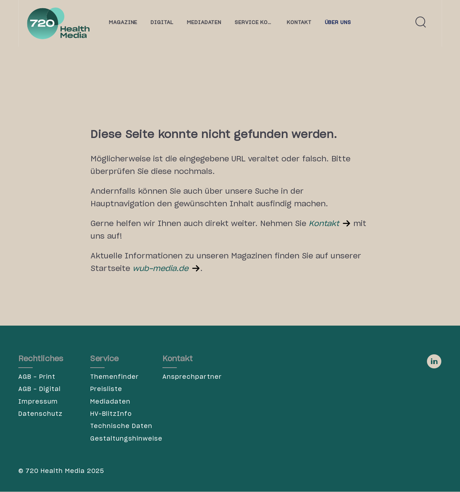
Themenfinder (114, 377)
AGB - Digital (39, 389)
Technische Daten (121, 426)
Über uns (338, 22)
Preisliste (106, 389)
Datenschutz (40, 414)
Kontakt (324, 223)
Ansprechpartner (192, 377)
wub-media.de (160, 268)
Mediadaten (110, 402)
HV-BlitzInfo (111, 414)
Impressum (38, 402)
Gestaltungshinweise (121, 439)
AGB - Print (36, 377)
